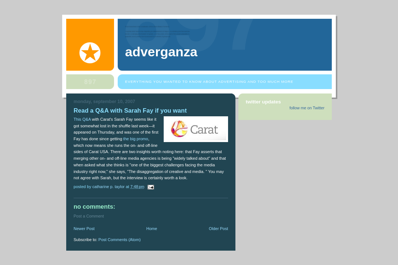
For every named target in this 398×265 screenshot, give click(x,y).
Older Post (218, 228)
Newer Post (84, 228)
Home (151, 228)
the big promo (135, 139)
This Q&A (82, 119)
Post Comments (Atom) (120, 239)
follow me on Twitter (306, 108)
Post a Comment (89, 216)
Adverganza (161, 52)
